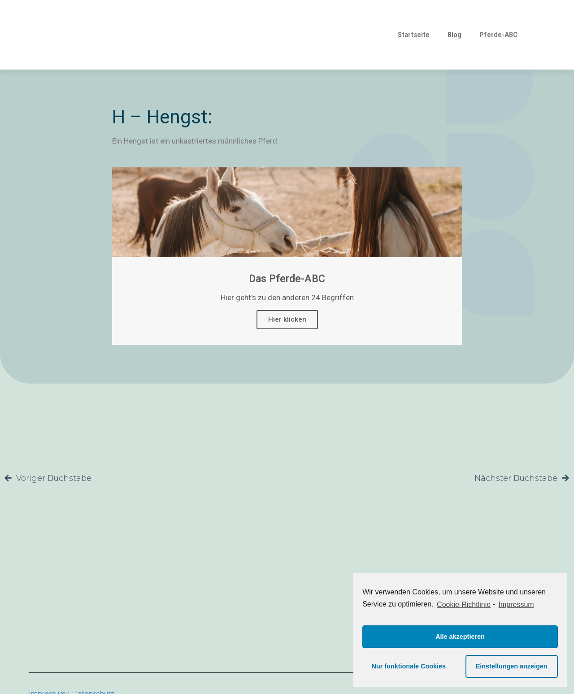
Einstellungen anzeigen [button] (512, 666)
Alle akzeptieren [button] (460, 636)
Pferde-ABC (498, 34)
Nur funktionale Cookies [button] (409, 666)
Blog (454, 34)
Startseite (414, 34)
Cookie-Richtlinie (464, 604)
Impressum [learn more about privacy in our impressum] (516, 604)
